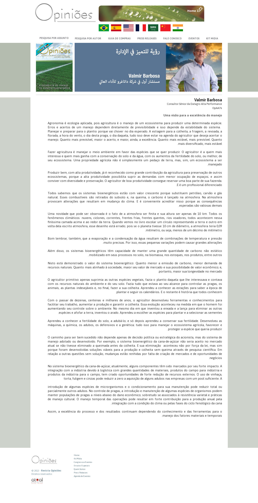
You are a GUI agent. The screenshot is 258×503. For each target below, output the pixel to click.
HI (178, 27)
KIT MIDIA (212, 38)
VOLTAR (213, 18)
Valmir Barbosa (208, 99)
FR (141, 27)
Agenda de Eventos (82, 476)
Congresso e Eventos (83, 462)
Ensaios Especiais (82, 465)
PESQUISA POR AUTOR (88, 38)
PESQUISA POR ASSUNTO (53, 38)
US (128, 27)
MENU (213, 9)
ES (116, 27)
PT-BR (104, 27)
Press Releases (81, 472)
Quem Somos (80, 469)
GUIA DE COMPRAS (119, 38)
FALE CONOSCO (172, 38)
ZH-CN (165, 27)
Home (76, 455)
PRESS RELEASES (146, 38)
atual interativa (37, 481)
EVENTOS (194, 38)
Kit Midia (78, 458)
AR (153, 27)
